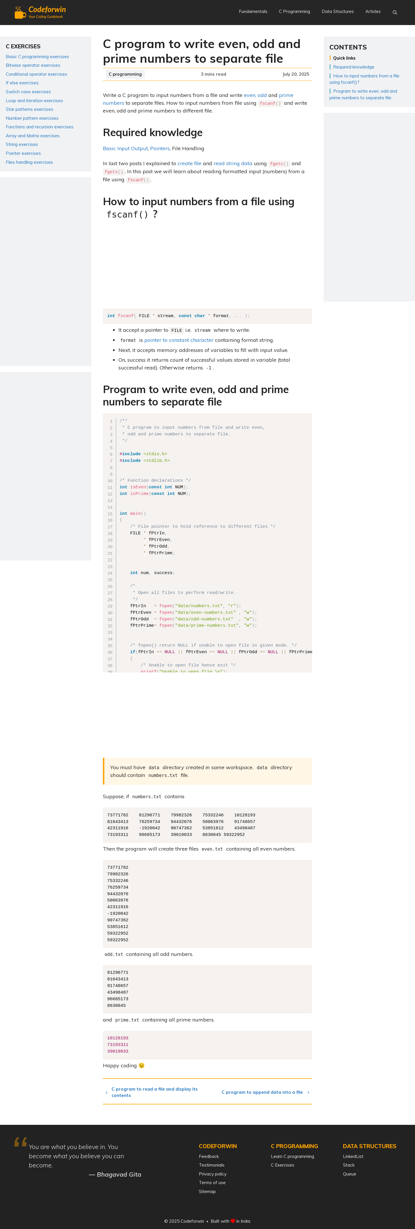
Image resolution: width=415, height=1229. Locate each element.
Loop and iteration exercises (34, 100)
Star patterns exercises (29, 109)
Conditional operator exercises (36, 74)
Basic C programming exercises (37, 56)
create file (189, 163)
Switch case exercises (28, 91)
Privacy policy (213, 1172)
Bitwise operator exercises (33, 65)
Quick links (344, 58)
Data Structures (338, 11)
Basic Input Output (125, 148)
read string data (233, 163)
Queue (349, 1172)
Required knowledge (353, 67)
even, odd (255, 95)
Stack (348, 1163)
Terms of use (212, 1181)
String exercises (22, 144)
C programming (125, 74)
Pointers (160, 148)
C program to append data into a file (264, 1091)
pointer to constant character (179, 339)
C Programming (294, 11)
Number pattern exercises (32, 118)
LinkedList (353, 1155)
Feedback (209, 1155)
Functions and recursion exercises (39, 126)
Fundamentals (253, 11)
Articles (373, 11)
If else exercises (22, 82)
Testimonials (212, 1163)
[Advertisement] (207, 264)
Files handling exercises (29, 162)
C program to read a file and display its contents (157, 1091)
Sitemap (207, 1190)
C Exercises (282, 1163)
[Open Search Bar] (394, 12)
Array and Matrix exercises (33, 135)
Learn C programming (292, 1155)
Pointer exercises (23, 153)
